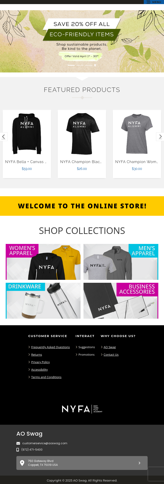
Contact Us (111, 354)
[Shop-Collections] (82, 230)
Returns (36, 354)
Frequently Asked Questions (50, 347)
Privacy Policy (40, 362)
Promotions (86, 354)
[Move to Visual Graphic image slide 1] (71, 65)
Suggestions (86, 347)
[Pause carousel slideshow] (95, 65)
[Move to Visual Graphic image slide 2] (79, 65)
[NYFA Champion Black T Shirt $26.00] (82, 134)
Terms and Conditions (46, 377)
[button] (154, 2)
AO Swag (110, 347)
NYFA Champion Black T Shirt (87, 162)
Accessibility (39, 369)
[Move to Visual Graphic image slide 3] (88, 65)
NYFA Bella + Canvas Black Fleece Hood (43, 162)
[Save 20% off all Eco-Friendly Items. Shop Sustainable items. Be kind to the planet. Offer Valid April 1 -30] (82, 41)
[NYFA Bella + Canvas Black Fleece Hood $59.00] (27, 134)
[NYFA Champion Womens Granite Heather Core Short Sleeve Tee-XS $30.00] (137, 134)
